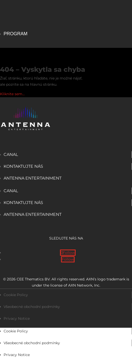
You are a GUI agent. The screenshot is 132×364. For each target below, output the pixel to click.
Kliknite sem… (12, 94)
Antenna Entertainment (33, 178)
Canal (11, 154)
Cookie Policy (16, 294)
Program (15, 33)
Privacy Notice (17, 318)
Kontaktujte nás (23, 166)
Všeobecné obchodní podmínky (32, 306)
